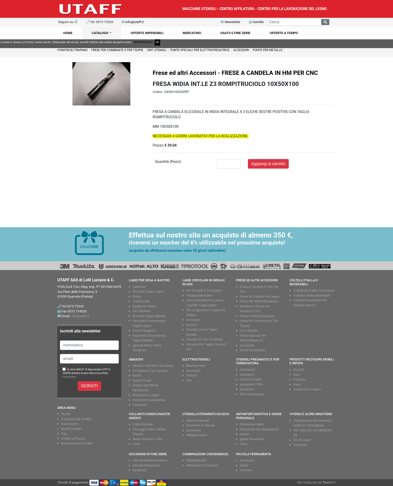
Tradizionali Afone (199, 295)
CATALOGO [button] (100, 33)
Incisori (191, 325)
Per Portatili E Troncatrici (204, 290)
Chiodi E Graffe (250, 379)
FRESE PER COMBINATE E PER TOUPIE (117, 50)
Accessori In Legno (307, 389)
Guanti (244, 434)
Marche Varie (195, 366)
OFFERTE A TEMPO (284, 33)
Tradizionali (141, 301)
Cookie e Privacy (73, 438)
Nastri (137, 375)
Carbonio (139, 287)
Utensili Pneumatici (146, 465)
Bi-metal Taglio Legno (148, 291)
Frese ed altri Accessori (184, 72)
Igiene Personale (252, 439)
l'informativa (69, 377)
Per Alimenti (141, 311)
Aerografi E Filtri (251, 384)
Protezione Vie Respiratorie (259, 429)
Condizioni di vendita (76, 419)
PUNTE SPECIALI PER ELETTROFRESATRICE (199, 50)
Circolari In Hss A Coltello (204, 339)
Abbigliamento (196, 435)
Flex (189, 380)
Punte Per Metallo (253, 350)
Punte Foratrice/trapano (257, 316)
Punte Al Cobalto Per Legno (259, 296)
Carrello (256, 22)
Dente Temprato (144, 330)
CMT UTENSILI (156, 50)
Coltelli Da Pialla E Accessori (314, 290)
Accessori (193, 320)
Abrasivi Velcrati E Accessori (153, 366)
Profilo (66, 414)
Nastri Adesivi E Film (147, 439)
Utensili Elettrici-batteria (150, 460)
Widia (137, 296)
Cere (296, 375)
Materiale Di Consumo (202, 465)
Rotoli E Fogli (142, 380)
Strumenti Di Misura (200, 425)
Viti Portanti (301, 440)
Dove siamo (69, 424)
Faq (63, 433)
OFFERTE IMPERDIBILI (147, 33)
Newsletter (230, 22)
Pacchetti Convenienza (149, 400)
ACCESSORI (241, 50)
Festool (191, 375)
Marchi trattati (71, 429)
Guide (244, 465)
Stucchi (298, 370)
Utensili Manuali (197, 420)
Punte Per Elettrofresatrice (259, 301)
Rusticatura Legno (146, 395)
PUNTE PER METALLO (267, 50)
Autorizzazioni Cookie (76, 443)
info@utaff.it (135, 22)
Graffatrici (247, 375)
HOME (67, 33)
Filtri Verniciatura (252, 394)
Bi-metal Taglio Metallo (149, 316)
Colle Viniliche (143, 424)
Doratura (299, 379)
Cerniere (246, 470)
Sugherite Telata (144, 306)
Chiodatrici (247, 370)
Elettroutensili (196, 460)
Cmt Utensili (248, 330)
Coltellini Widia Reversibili (311, 295)
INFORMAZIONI (143, 42)
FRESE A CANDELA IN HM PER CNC (270, 72)
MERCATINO (192, 33)
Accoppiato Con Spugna (150, 371)
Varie (297, 384)
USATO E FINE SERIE (235, 33)
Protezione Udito (252, 424)
